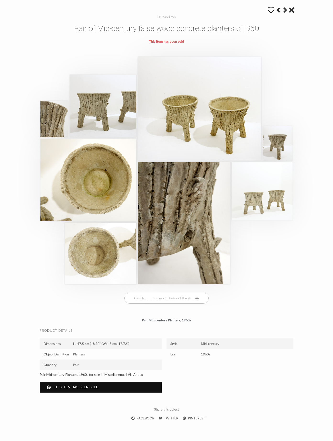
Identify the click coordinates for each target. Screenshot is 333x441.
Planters (79, 354)
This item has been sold (73, 387)
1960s (205, 354)
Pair (76, 365)
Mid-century (210, 344)
